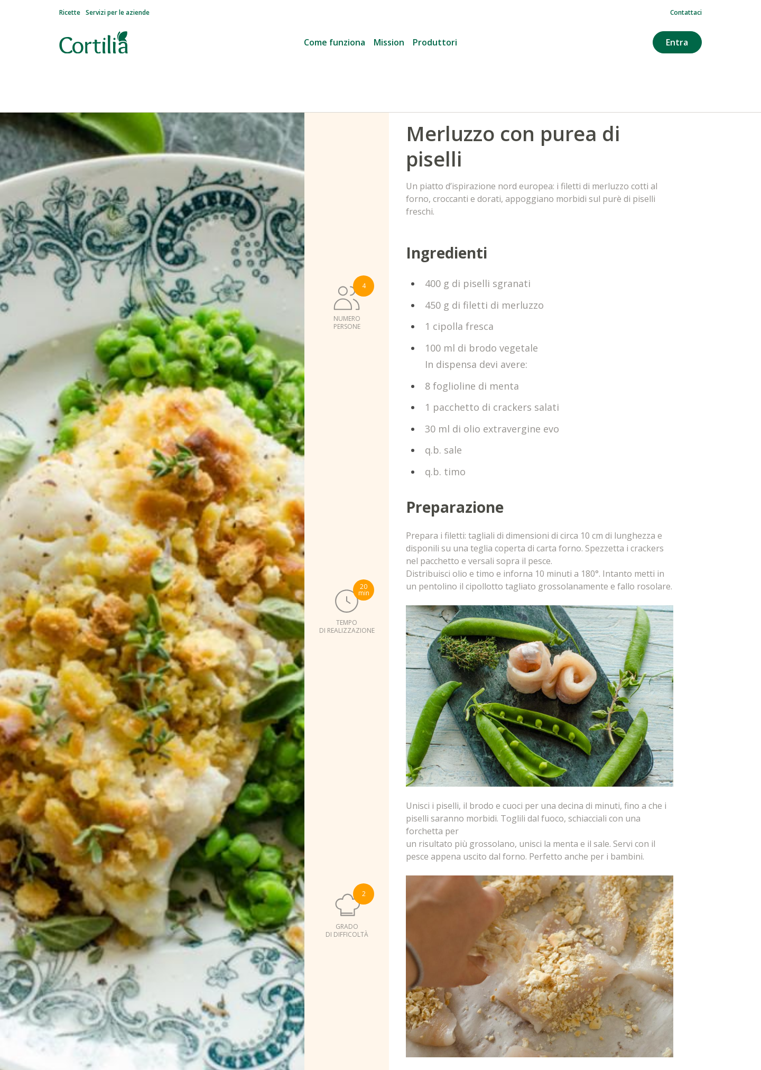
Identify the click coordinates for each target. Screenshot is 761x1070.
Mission (389, 42)
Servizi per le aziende (118, 12)
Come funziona (334, 42)
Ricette (69, 12)
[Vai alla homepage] (93, 42)
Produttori (435, 42)
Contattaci (686, 12)
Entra (677, 42)
